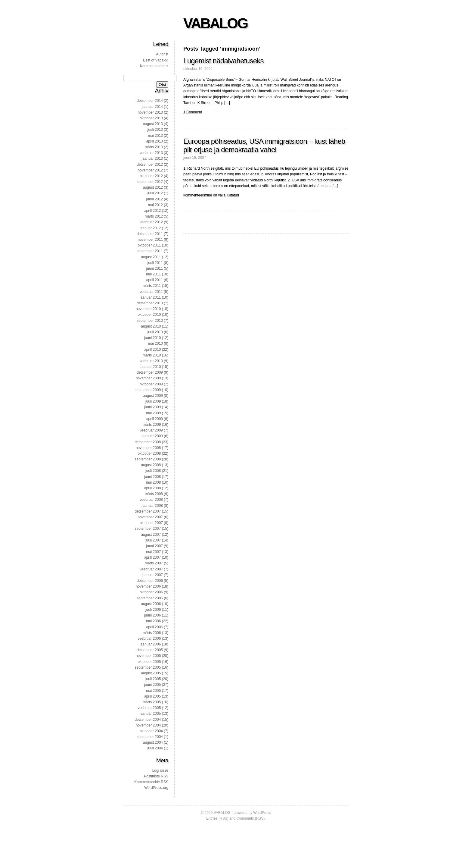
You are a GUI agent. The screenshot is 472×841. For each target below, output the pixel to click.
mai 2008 (153, 482)
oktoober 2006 (151, 592)
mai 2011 (153, 274)
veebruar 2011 (151, 292)
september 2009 (148, 390)
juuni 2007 (154, 546)
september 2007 (148, 528)
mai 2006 (153, 621)
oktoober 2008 (149, 453)
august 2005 (151, 673)
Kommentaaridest (154, 66)
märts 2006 (152, 633)
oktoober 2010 (149, 314)
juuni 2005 (152, 685)
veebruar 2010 (151, 361)
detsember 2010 (150, 303)
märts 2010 (152, 355)
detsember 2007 (148, 511)
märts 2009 (152, 424)
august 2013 (153, 124)
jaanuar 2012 (150, 228)
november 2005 (148, 656)
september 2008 (148, 459)
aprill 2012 (152, 211)
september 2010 (150, 321)
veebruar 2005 (149, 708)
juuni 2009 (152, 407)
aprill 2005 (152, 696)
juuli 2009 (153, 401)
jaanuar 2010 (150, 367)
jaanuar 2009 (152, 436)
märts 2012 (154, 216)
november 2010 (148, 309)
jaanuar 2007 (152, 575)
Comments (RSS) (250, 818)
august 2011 (151, 257)
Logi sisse (160, 770)
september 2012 (150, 182)
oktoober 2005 (149, 662)
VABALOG (215, 23)
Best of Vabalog (155, 60)
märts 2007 (154, 563)
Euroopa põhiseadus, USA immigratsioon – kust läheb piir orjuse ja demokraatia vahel (264, 145)
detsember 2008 (148, 442)
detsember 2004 (148, 719)
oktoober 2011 (149, 245)
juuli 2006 (153, 609)
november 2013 (150, 112)
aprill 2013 (154, 141)
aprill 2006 (154, 627)
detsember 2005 (150, 650)
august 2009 (153, 396)
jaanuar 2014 (152, 107)
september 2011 (150, 251)
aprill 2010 (152, 349)
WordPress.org (156, 788)
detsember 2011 (150, 234)
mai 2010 (155, 343)
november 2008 (148, 448)
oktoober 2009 (151, 384)
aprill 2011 (154, 280)
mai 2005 (153, 691)
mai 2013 (155, 135)
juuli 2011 (155, 263)
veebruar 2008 (151, 499)
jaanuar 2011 (150, 297)
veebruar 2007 (151, 569)
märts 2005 (152, 702)
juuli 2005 (153, 679)
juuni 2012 (154, 199)
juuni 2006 (152, 615)
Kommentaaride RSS (151, 782)
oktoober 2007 (151, 523)
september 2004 (150, 737)
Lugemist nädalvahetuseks (223, 61)
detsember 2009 (150, 372)
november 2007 (150, 517)
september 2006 (150, 598)
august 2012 (153, 187)
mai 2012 (155, 205)
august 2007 (151, 534)
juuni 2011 (154, 268)
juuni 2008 (152, 477)
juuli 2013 (155, 129)
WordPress (262, 813)
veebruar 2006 (149, 638)
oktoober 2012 (151, 176)
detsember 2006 (150, 581)
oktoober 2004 (151, 731)
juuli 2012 (155, 193)
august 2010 (151, 326)
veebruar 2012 (151, 222)
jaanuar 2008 (152, 506)
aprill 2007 (152, 557)
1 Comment (192, 112)
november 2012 (150, 170)
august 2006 (151, 604)
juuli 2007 (153, 540)
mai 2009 (153, 413)
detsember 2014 (150, 101)
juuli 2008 (153, 471)
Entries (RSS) (217, 818)
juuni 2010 (152, 338)
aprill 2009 (154, 419)
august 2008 (151, 465)
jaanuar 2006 (150, 644)
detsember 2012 (150, 164)
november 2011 (150, 239)
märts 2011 (152, 286)
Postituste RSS (156, 776)
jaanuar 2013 (152, 158)
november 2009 (148, 378)
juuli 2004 (155, 748)
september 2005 (148, 667)
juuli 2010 (155, 332)
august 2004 (153, 742)
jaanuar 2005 (150, 713)
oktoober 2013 (151, 118)
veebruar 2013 (151, 153)
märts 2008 (154, 494)
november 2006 (148, 586)
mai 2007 (153, 552)
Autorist (162, 54)
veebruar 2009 (151, 430)
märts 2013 (154, 147)
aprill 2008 (152, 488)
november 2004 (148, 725)
